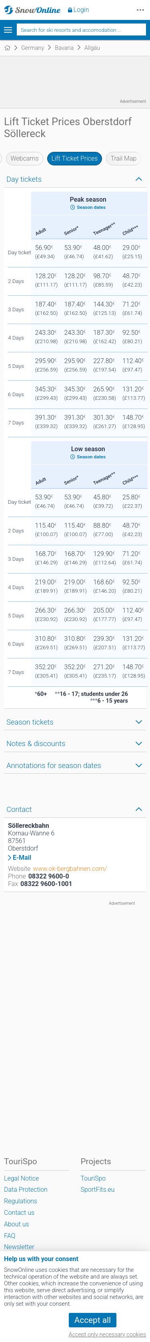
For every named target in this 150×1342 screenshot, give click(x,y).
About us (16, 1224)
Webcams (24, 158)
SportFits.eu (97, 1189)
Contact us (19, 1212)
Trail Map (123, 158)
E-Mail (22, 858)
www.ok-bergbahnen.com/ (70, 868)
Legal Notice (21, 1178)
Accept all (92, 1320)
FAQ (9, 1236)
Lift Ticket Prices (75, 158)
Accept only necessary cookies (107, 1334)
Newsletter (19, 1247)
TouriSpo (93, 1178)
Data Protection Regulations (26, 1195)
